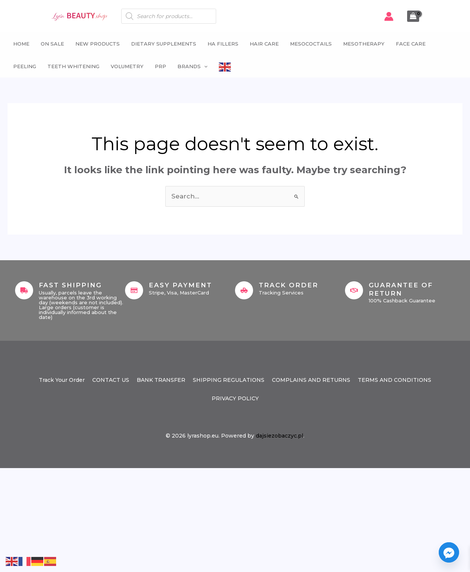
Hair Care (264, 44)
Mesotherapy (364, 44)
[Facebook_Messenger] (449, 552)
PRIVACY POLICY (235, 398)
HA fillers (223, 44)
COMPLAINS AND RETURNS (311, 380)
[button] (204, 66)
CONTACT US (110, 380)
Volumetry (127, 66)
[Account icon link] (389, 16)
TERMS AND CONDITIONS (394, 380)
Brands (192, 66)
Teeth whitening (73, 66)
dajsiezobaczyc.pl (279, 435)
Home (21, 44)
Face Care (411, 44)
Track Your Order (62, 380)
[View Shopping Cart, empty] (413, 16)
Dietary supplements (163, 44)
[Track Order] (244, 290)
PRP (160, 66)
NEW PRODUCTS (97, 44)
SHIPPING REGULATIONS (228, 380)
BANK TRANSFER (161, 380)
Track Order (288, 285)
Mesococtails (311, 44)
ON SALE (52, 44)
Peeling (24, 66)
